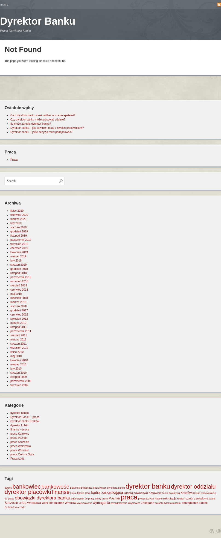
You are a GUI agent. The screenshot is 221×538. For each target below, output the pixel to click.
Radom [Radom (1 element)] (159, 498)
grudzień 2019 (19, 231)
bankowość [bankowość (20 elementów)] (55, 487)
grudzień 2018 (19, 269)
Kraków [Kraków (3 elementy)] (186, 493)
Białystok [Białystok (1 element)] (75, 487)
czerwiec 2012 (19, 314)
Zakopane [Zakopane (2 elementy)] (147, 503)
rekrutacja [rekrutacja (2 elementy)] (169, 498)
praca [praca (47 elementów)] (129, 497)
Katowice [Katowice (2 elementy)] (155, 493)
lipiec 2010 (16, 352)
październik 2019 (20, 239)
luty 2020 (16, 223)
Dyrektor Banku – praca (24, 417)
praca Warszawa (20, 446)
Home (4, 4)
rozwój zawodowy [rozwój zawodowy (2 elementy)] (196, 498)
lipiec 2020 (16, 210)
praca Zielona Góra (22, 454)
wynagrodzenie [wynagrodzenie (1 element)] (119, 503)
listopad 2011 (18, 327)
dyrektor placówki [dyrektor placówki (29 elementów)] (28, 491)
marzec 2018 (18, 302)
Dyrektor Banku (38, 21)
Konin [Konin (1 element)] (165, 493)
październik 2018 (20, 277)
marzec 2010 (18, 364)
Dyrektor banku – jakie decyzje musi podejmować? (41, 132)
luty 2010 (16, 368)
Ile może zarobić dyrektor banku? (30, 123)
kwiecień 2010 (19, 360)
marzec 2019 (18, 256)
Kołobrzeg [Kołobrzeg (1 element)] (174, 493)
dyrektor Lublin (19, 425)
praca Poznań (18, 437)
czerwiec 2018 (19, 289)
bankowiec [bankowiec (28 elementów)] (26, 486)
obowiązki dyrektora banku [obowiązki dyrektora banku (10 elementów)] (42, 497)
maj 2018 (16, 293)
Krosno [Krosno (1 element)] (196, 493)
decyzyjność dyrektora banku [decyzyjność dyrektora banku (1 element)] (109, 487)
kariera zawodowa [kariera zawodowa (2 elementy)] (136, 493)
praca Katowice (19, 433)
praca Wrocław (19, 450)
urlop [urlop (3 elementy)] (22, 503)
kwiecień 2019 (19, 252)
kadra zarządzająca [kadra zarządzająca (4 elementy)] (107, 493)
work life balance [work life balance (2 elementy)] (53, 503)
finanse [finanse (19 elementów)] (61, 492)
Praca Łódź (17, 458)
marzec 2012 (18, 323)
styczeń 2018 (18, 306)
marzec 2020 (18, 219)
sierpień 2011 (18, 335)
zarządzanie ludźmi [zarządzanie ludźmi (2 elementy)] (194, 503)
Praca (13, 159)
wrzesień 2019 (19, 244)
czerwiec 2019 (19, 248)
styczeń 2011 (18, 343)
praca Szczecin (19, 442)
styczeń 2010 (18, 372)
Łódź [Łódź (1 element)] (22, 507)
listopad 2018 (18, 273)
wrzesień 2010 (19, 347)
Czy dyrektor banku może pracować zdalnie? (37, 119)
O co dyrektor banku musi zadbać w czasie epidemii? (43, 115)
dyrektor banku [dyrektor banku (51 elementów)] (147, 486)
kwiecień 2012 (19, 318)
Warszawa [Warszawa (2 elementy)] (34, 503)
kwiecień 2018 (19, 298)
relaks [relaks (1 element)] (180, 498)
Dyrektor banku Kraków (24, 421)
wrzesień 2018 (19, 281)
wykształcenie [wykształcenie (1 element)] (84, 503)
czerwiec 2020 (19, 214)
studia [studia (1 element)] (212, 498)
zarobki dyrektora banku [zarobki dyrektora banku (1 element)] (168, 503)
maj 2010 (16, 356)
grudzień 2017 (19, 310)
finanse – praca (19, 429)
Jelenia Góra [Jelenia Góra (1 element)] (83, 493)
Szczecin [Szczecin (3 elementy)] (11, 503)
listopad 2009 (18, 377)
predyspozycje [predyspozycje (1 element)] (146, 498)
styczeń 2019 (18, 264)
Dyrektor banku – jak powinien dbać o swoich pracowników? (47, 127)
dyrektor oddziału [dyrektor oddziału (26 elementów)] (193, 486)
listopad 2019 (18, 235)
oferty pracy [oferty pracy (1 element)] (101, 498)
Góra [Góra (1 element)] (73, 493)
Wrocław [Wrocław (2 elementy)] (70, 503)
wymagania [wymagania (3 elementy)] (101, 503)
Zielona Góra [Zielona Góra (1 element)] (12, 507)
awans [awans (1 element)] (8, 487)
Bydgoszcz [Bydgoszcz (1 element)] (87, 487)
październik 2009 (20, 381)
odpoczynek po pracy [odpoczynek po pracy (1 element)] (82, 498)
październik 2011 (20, 331)
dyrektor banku (19, 413)
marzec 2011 (18, 339)
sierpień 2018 (18, 285)
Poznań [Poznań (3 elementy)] (114, 498)
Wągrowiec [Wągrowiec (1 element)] (134, 503)
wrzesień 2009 (19, 385)
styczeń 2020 (18, 227)
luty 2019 (16, 260)
